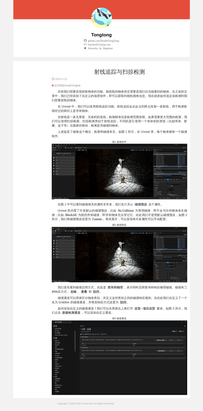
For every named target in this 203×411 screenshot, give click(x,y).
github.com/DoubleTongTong (103, 40)
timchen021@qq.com (99, 44)
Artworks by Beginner (100, 48)
